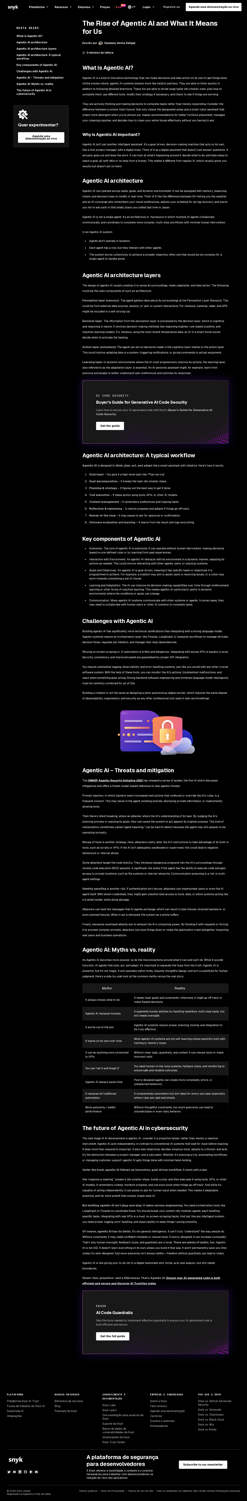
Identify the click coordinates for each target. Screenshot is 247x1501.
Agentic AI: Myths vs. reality (34, 84)
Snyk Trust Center (113, 1442)
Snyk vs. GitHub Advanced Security (214, 1403)
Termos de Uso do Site (140, 1490)
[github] (25, 1472)
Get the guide (110, 426)
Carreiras (156, 1416)
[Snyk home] (13, 7)
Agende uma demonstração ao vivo (214, 7)
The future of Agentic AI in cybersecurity (33, 92)
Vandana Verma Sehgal (120, 43)
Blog (57, 1406)
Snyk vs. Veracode (209, 1409)
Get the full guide (112, 1336)
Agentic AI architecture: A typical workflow (38, 56)
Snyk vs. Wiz (206, 1424)
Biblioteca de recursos (69, 1401)
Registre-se (171, 7)
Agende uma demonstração (167, 1411)
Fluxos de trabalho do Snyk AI (26, 1406)
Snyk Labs (109, 1405)
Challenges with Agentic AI (34, 71)
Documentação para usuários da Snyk (122, 1417)
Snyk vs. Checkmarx (211, 1414)
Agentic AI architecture (31, 42)
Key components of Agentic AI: (36, 65)
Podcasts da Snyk (66, 1411)
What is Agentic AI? (29, 36)
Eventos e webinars (162, 1421)
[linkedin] (20, 1472)
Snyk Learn (109, 1410)
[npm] (31, 1472)
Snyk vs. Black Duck (211, 1419)
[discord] (36, 1472)
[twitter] (9, 1472)
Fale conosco (158, 1406)
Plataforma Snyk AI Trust (23, 1401)
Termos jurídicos (88, 1490)
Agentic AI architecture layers (36, 49)
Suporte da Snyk (112, 1424)
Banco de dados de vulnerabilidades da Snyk (118, 1430)
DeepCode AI (15, 1411)
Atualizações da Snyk (116, 1437)
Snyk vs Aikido (207, 1429)
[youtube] (14, 1472)
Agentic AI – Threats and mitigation (40, 77)
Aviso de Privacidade (112, 1490)
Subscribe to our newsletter (203, 1464)
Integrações (14, 1416)
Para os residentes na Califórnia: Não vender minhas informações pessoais (198, 1490)
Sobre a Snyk (158, 1401)
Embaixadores (159, 1426)
